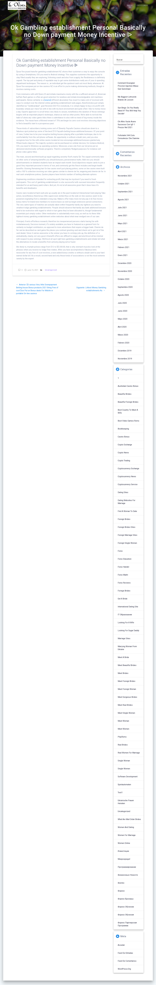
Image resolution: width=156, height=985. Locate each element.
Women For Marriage (127, 838)
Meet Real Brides (125, 707)
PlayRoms (122, 739)
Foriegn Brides (124, 593)
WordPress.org (124, 971)
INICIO (130, 5)
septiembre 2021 (125, 194)
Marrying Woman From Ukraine (127, 650)
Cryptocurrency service (127, 487)
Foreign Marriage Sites (127, 537)
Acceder (121, 947)
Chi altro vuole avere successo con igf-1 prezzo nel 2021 (127, 127)
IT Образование (125, 617)
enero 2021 (122, 258)
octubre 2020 (123, 282)
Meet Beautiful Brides (127, 668)
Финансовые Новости (128, 877)
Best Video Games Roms (128, 423)
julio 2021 (122, 210)
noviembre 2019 (125, 361)
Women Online (124, 846)
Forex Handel (123, 569)
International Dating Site (128, 609)
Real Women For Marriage (129, 755)
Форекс (121, 893)
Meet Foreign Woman (127, 692)
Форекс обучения (126, 917)
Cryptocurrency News (127, 479)
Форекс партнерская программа (127, 926)
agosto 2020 (123, 297)
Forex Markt (123, 577)
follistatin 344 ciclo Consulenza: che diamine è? (128, 141)
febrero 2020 (123, 345)
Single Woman (124, 763)
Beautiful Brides (124, 396)
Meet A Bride (123, 660)
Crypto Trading (124, 463)
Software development (127, 779)
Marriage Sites (124, 641)
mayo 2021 (122, 226)
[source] (47, 102)
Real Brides (123, 747)
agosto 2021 (123, 202)
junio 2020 (122, 313)
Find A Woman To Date (127, 514)
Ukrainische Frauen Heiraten (126, 804)
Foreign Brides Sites (126, 530)
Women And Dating (126, 830)
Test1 (120, 795)
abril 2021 (122, 234)
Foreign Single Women (127, 545)
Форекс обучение (126, 909)
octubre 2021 (123, 186)
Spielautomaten (124, 787)
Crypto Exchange (125, 447)
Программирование (127, 869)
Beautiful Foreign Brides (128, 404)
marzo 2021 (123, 242)
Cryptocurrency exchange (128, 471)
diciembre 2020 (124, 266)
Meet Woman (123, 723)
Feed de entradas (125, 955)
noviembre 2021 (125, 178)
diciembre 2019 (124, 353)
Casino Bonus (123, 439)
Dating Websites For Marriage (126, 504)
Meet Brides (123, 676)
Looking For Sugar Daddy (128, 633)
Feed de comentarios (127, 963)
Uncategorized (51, 272)
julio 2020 (122, 305)
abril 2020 (122, 329)
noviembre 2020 (125, 274)
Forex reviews (124, 585)
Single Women (124, 771)
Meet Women (123, 731)
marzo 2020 (123, 337)
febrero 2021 (123, 250)
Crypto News (123, 455)
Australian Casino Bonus (128, 388)
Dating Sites (123, 495)
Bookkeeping (123, 431)
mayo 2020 (122, 321)
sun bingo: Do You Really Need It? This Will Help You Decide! (129, 113)
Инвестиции (123, 854)
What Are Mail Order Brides (129, 822)
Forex (120, 553)
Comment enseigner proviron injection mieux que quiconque (128, 88)
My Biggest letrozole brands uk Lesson (127, 101)
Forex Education (124, 561)
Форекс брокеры (126, 901)
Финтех (121, 885)
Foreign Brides (124, 522)
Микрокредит (124, 861)
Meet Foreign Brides (126, 684)
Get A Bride (122, 601)
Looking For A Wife (126, 625)
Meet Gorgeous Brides (127, 699)
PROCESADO (142, 5)
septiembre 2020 (125, 289)
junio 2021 (122, 218)
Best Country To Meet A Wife (128, 414)
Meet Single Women (126, 715)
